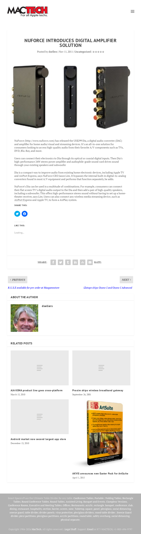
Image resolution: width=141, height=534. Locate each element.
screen (63, 508)
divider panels (47, 512)
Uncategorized (83, 51)
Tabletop (79, 508)
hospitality (36, 508)
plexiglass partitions (48, 516)
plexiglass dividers (84, 512)
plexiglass (106, 508)
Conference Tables (83, 498)
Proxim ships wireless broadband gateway (97, 390)
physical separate (70, 519)
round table (85, 516)
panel (97, 508)
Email (90, 529)
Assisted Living (74, 501)
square (89, 508)
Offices (66, 505)
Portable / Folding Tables (108, 498)
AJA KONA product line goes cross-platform (37, 390)
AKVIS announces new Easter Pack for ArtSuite (100, 473)
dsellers (53, 51)
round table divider (105, 512)
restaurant (23, 508)
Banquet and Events (94, 501)
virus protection (64, 512)
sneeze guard (17, 512)
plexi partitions (27, 516)
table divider (31, 512)
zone (71, 508)
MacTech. (37, 529)
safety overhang (101, 516)
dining (13, 508)
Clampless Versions (116, 501)
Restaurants (77, 505)
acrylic (89, 505)
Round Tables (57, 501)
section (47, 508)
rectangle (99, 505)
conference (121, 505)
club (130, 505)
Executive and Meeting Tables (45, 505)
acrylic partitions (69, 516)
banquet (109, 505)
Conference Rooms (18, 505)
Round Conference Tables (35, 501)
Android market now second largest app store (38, 439)
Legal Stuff (70, 529)
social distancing (122, 508)
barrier (55, 508)
